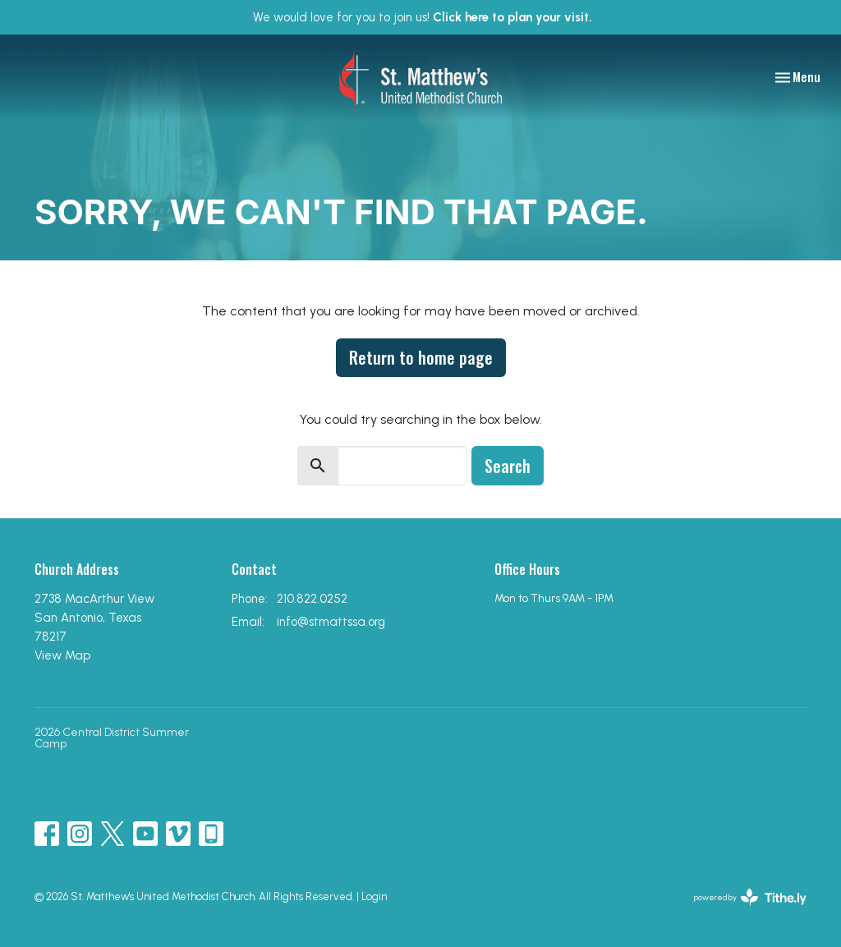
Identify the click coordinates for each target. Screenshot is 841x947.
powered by (750, 897)
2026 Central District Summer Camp (111, 738)
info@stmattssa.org (331, 621)
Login (374, 896)
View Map (62, 655)
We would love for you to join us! (422, 17)
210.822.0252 (312, 598)
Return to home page (421, 357)
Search (508, 465)
